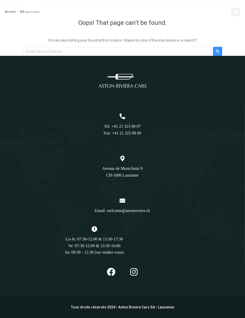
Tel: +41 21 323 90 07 (122, 126)
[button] (235, 12)
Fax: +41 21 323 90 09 (122, 133)
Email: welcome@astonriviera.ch (122, 210)
